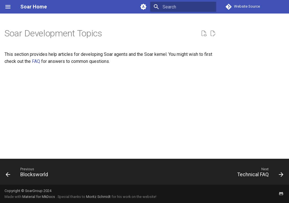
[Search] (183, 7)
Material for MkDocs (39, 197)
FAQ (36, 61)
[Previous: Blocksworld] (28, 173)
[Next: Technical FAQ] (259, 173)
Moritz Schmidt (98, 197)
